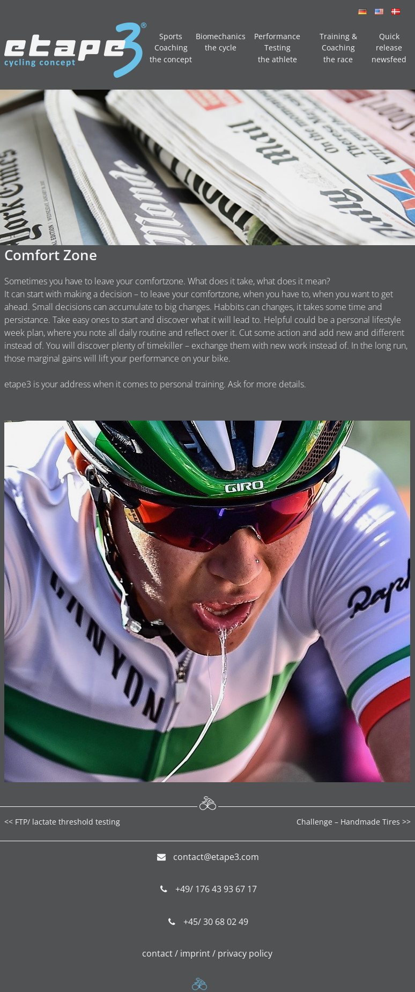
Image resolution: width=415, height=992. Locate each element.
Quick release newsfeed (389, 47)
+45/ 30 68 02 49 (215, 922)
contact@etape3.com (216, 857)
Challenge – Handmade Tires (348, 822)
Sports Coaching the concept (171, 47)
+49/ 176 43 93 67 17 (216, 889)
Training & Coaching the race (338, 47)
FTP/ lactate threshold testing (67, 822)
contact (157, 953)
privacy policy (245, 953)
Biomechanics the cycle (221, 42)
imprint (195, 953)
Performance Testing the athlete (277, 47)
